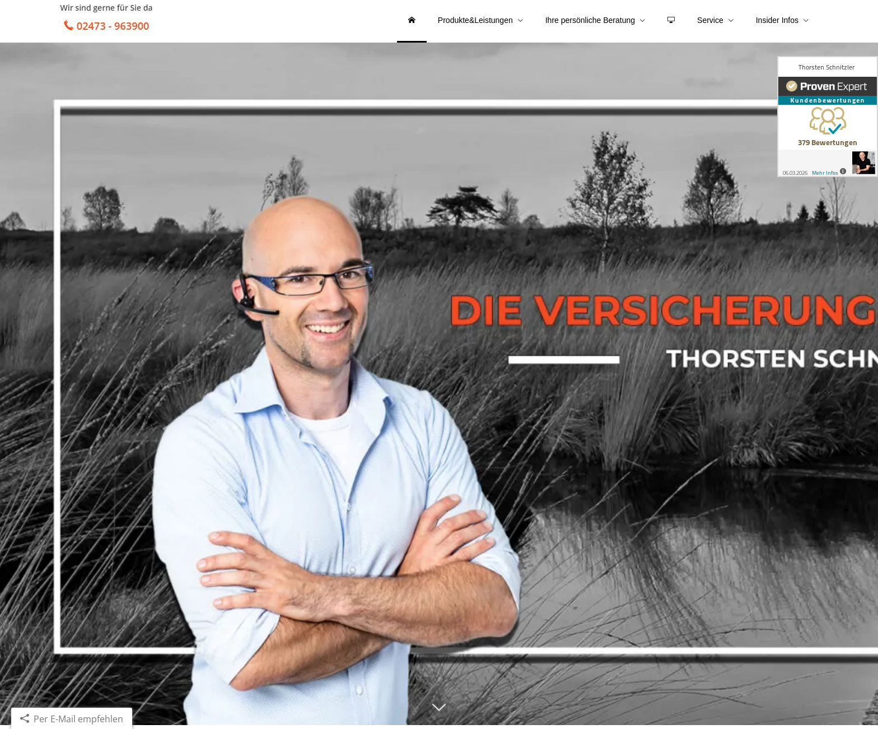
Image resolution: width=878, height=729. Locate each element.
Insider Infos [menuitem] (777, 21)
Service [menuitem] (710, 21)
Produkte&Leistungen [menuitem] (475, 21)
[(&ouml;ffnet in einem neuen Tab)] (827, 116)
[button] (439, 716)
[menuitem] (412, 22)
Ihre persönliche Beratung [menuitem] (590, 21)
